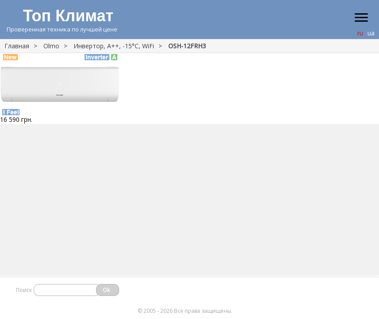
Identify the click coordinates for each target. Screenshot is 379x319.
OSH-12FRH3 (187, 46)
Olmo (51, 46)
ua (371, 33)
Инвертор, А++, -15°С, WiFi (113, 46)
